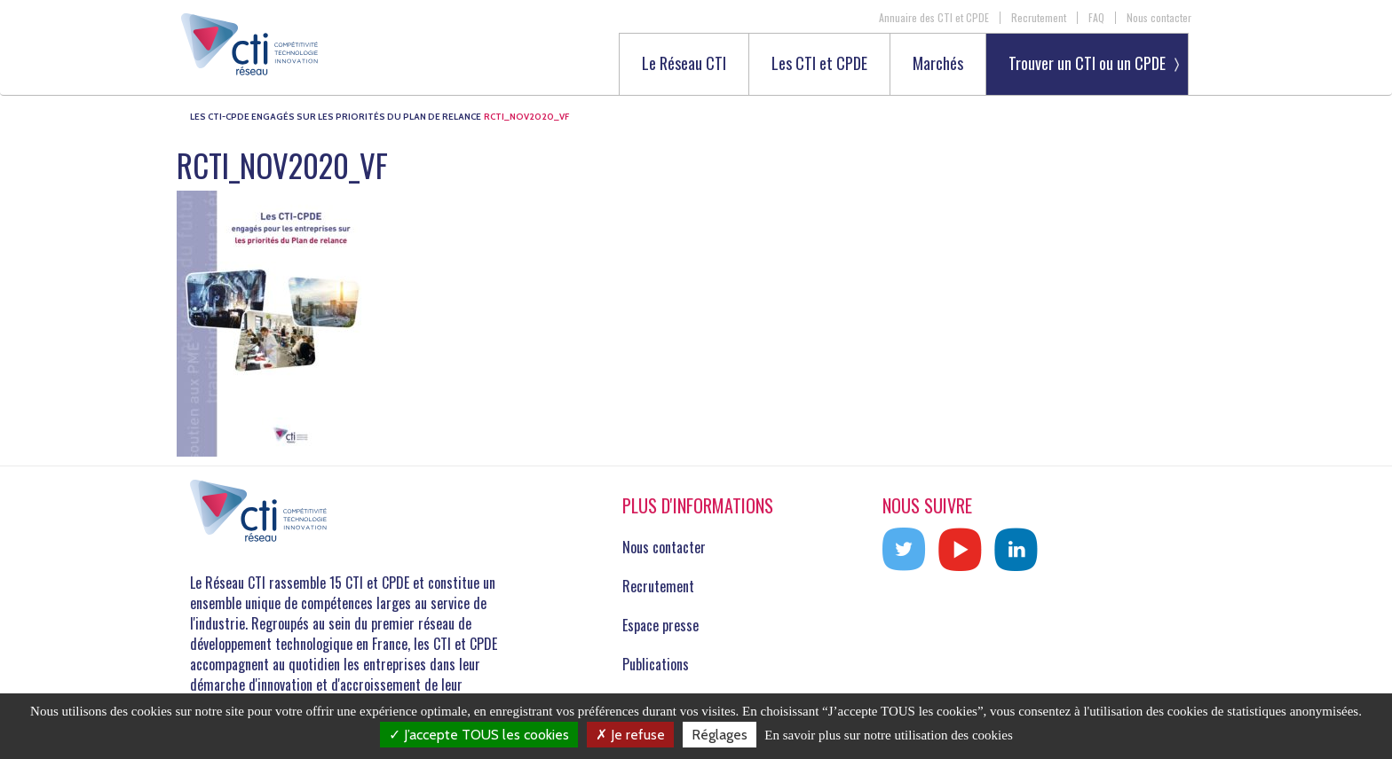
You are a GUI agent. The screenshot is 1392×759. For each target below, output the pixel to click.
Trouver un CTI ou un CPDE (1087, 62)
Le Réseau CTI (684, 64)
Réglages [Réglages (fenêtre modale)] (719, 734)
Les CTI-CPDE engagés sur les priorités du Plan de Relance (335, 116)
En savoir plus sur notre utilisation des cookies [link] (888, 735)
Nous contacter (1159, 18)
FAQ (1096, 18)
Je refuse (630, 734)
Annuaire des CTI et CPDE (934, 18)
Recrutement (1038, 18)
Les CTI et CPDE (819, 64)
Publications (655, 664)
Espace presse (660, 625)
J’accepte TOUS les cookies (479, 734)
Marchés (938, 64)
